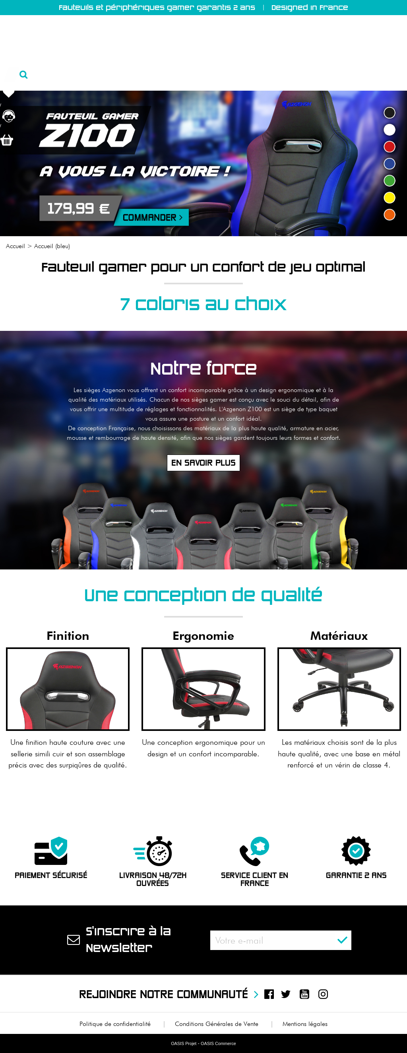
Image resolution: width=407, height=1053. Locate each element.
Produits (126, 75)
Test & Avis (241, 75)
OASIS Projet (183, 1043)
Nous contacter (371, 75)
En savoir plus (203, 463)
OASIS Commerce (218, 1043)
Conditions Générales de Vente (216, 1024)
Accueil (18, 75)
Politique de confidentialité (115, 1024)
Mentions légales (305, 1024)
